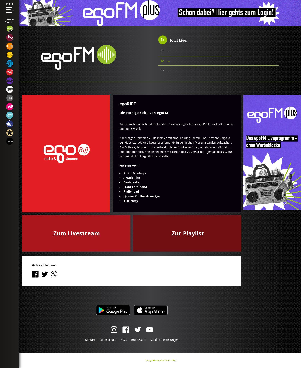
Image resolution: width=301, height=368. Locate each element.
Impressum (138, 340)
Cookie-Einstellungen (165, 340)
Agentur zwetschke (165, 360)
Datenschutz (108, 340)
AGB (124, 340)
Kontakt (90, 340)
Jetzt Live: (172, 39)
